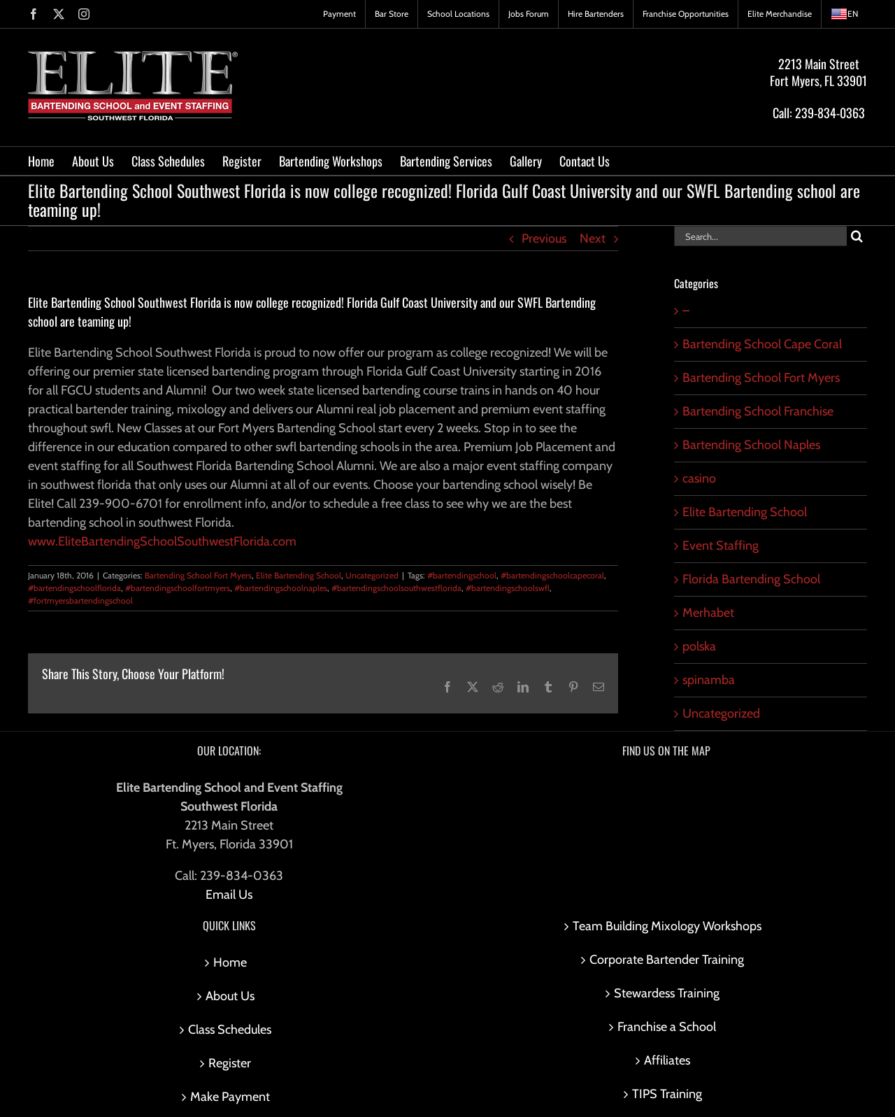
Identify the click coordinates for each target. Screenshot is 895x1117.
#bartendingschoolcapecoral (552, 575)
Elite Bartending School (298, 575)
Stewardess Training (666, 993)
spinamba (708, 680)
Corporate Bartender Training (666, 959)
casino (699, 478)
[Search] (857, 236)
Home (230, 962)
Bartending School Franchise (757, 411)
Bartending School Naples (751, 445)
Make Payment (230, 1096)
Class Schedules (229, 1029)
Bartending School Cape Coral (762, 344)
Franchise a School (666, 1026)
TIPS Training (667, 1094)
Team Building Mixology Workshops (667, 926)
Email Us (229, 894)
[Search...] (760, 236)
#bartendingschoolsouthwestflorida (396, 588)
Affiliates (667, 1060)
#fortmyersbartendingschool (80, 600)
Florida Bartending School (751, 579)
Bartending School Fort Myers (198, 575)
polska (699, 646)
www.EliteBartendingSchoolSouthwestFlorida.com (162, 541)
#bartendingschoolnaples (280, 588)
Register (229, 1063)
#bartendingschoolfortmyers (177, 588)
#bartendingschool (461, 575)
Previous (544, 238)
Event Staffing (720, 545)
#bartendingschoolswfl (508, 588)
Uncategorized (372, 575)
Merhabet (708, 612)
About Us (230, 996)
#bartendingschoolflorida (74, 588)
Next (593, 238)
